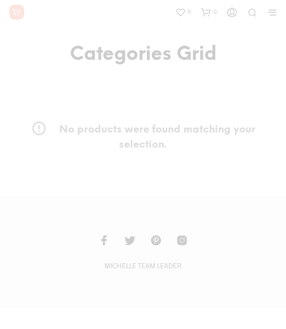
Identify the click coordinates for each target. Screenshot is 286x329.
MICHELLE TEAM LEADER (143, 265)
